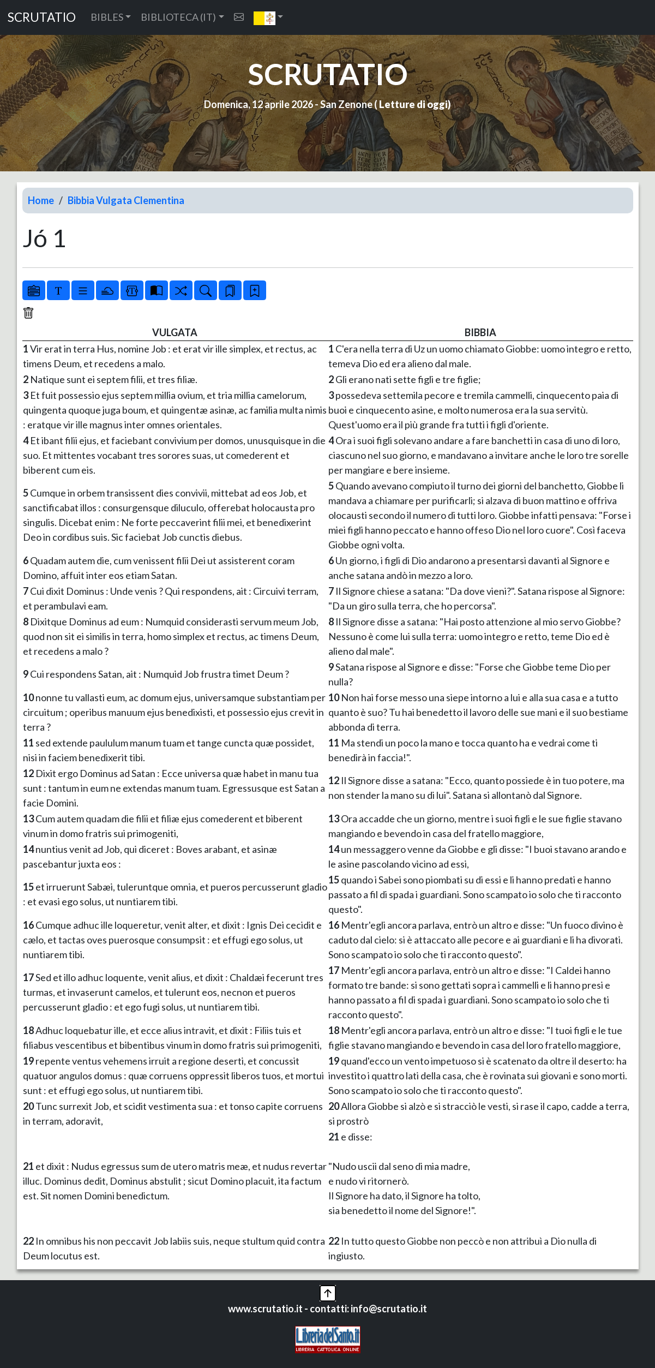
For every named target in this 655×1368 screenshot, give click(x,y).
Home (41, 200)
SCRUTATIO (42, 17)
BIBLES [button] (107, 17)
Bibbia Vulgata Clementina (126, 200)
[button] (269, 17)
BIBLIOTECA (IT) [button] (178, 17)
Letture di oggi (413, 104)
